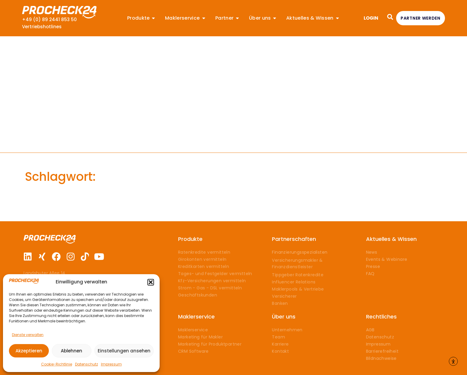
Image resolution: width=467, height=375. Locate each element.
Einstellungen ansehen (124, 351)
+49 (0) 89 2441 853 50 (49, 19)
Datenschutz (86, 364)
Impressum (111, 364)
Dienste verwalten (27, 334)
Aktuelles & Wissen (391, 239)
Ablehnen (71, 351)
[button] (151, 282)
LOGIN (371, 18)
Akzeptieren (28, 351)
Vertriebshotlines (42, 26)
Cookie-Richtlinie (56, 364)
